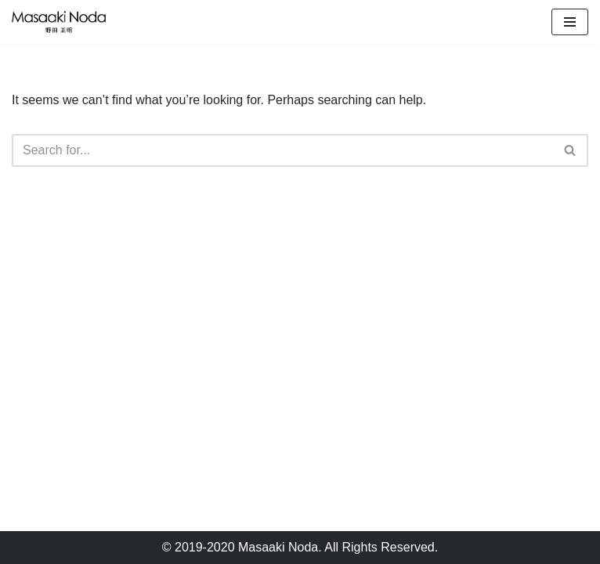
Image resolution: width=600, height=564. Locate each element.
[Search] (282, 150)
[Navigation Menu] (569, 22)
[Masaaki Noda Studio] (59, 22)
